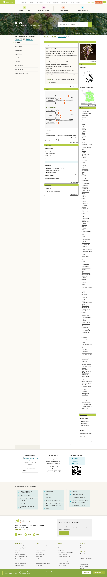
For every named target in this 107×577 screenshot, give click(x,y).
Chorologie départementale (65, 552)
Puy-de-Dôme (85, 248)
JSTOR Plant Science (76, 494)
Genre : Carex (48, 155)
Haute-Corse (85, 178)
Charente (84, 146)
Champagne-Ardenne (87, 144)
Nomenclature (19, 65)
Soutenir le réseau (85, 556)
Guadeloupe (85, 359)
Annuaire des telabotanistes (43, 545)
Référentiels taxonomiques (43, 563)
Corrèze (84, 150)
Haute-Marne (85, 394)
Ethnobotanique (19, 58)
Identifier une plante (24, 10)
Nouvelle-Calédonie (86, 364)
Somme (84, 269)
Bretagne (84, 139)
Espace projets (62, 545)
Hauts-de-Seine (85, 191)
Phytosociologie (19, 559)
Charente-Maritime (86, 147)
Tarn (83, 271)
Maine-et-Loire (85, 221)
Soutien (82, 551)
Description (18, 46)
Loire (83, 210)
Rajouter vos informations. (86, 433)
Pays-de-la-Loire (86, 239)
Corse (83, 152)
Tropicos (47, 497)
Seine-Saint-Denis (86, 268)
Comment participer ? (82, 10)
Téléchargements (84, 548)
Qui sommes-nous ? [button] (76, 2)
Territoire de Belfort (86, 274)
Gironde (84, 175)
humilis (20, 39)
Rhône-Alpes (85, 327)
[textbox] (73, 24)
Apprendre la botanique (43, 10)
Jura (83, 200)
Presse (82, 568)
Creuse (84, 157)
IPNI (46, 494)
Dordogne (84, 160)
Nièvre (83, 229)
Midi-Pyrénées (85, 315)
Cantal (83, 142)
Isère (83, 198)
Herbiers (17, 552)
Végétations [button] (39, 2)
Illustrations (18, 50)
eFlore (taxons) (39, 552)
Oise (83, 233)
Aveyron (84, 136)
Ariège (83, 132)
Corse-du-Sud (85, 154)
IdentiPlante (39, 556)
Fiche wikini (74, 458)
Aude (83, 134)
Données (82, 543)
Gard (83, 172)
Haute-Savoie (85, 187)
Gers (83, 173)
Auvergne (84, 294)
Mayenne (84, 226)
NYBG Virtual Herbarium (77, 497)
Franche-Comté (85, 170)
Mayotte (84, 228)
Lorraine (84, 215)
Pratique (83, 562)
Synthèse (17, 42)
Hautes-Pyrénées (86, 190)
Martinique (84, 224)
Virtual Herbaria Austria (77, 505)
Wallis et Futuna (86, 376)
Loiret (83, 213)
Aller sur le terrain (63, 10)
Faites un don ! (98, 2)
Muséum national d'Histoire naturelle (26, 499)
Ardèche (84, 131)
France (83, 342)
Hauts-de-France (86, 309)
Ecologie (17, 62)
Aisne (83, 124)
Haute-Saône (85, 185)
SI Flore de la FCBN (24, 496)
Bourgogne (84, 137)
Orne (83, 234)
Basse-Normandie (86, 296)
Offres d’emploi (84, 566)
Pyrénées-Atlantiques (87, 249)
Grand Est (84, 384)
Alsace (83, 128)
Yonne (83, 284)
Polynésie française (86, 366)
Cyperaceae (29, 39)
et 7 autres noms (92, 427)
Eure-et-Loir (85, 168)
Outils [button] (48, 2)
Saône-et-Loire (85, 259)
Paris (83, 236)
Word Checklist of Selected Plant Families (27, 507)
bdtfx (54, 36)
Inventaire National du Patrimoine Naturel (25, 492)
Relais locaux (18, 561)
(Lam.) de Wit (83, 33)
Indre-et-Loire (85, 196)
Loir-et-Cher (85, 208)
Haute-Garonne (85, 180)
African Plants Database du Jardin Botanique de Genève (52, 504)
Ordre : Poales (48, 151)
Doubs (83, 162)
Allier (83, 126)
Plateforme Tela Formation (43, 561)
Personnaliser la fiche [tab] (29, 469)
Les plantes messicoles (21, 556)
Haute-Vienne (85, 188)
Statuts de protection (21, 73)
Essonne (84, 165)
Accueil (46, 36)
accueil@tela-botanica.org (21, 529)
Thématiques (18, 543)
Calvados (84, 141)
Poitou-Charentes (86, 242)
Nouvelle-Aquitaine (86, 386)
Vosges (84, 282)
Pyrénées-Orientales (87, 251)
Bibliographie (19, 69)
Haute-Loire (85, 182)
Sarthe (83, 261)
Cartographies (84, 564)
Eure (83, 167)
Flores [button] (31, 2)
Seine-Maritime (85, 266)
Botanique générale (63, 548)
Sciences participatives (20, 563)
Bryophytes (61, 550)
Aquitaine (84, 129)
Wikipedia (73, 491)
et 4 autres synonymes (72, 174)
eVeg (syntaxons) (40, 554)
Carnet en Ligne (40, 548)
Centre (83, 301)
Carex (16, 39)
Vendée (84, 279)
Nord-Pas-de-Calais (86, 231)
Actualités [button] (23, 2)
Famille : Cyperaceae (50, 153)
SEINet (47, 508)
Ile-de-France (85, 310)
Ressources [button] (64, 2)
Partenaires (83, 554)
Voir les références (49, 126)
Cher (83, 149)
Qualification (83, 545)
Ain (83, 123)
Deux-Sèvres (85, 159)
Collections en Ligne (41, 550)
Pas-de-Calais (85, 238)
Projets (60, 543)
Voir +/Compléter (74, 86)
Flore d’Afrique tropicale (64, 561)
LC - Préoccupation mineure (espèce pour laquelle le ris (87, 406)
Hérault (84, 193)
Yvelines (84, 286)
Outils (37, 543)
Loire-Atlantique (85, 211)
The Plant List (48, 491)
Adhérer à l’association (86, 558)
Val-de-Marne (85, 277)
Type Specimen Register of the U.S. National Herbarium (79, 501)
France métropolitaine (87, 353)
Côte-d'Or (84, 155)
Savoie (83, 263)
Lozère (83, 220)
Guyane (84, 177)
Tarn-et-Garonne (86, 272)
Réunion (84, 253)
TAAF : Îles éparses (86, 371)
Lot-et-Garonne (85, 218)
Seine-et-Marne (85, 264)
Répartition (18, 54)
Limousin (84, 206)
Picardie (84, 241)
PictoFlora (38, 559)
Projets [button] (55, 2)
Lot (83, 216)
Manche (84, 223)
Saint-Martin (85, 369)
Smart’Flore (39, 565)
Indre (83, 195)
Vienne (83, 281)
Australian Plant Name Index (52, 501)
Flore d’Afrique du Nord (64, 556)
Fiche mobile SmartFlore (74, 462)
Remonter (20, 447)
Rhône (83, 254)
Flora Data (17, 550)
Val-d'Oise (84, 276)
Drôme (83, 164)
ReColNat (21, 503)
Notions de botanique (64, 563)
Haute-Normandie (86, 183)
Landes (84, 201)
